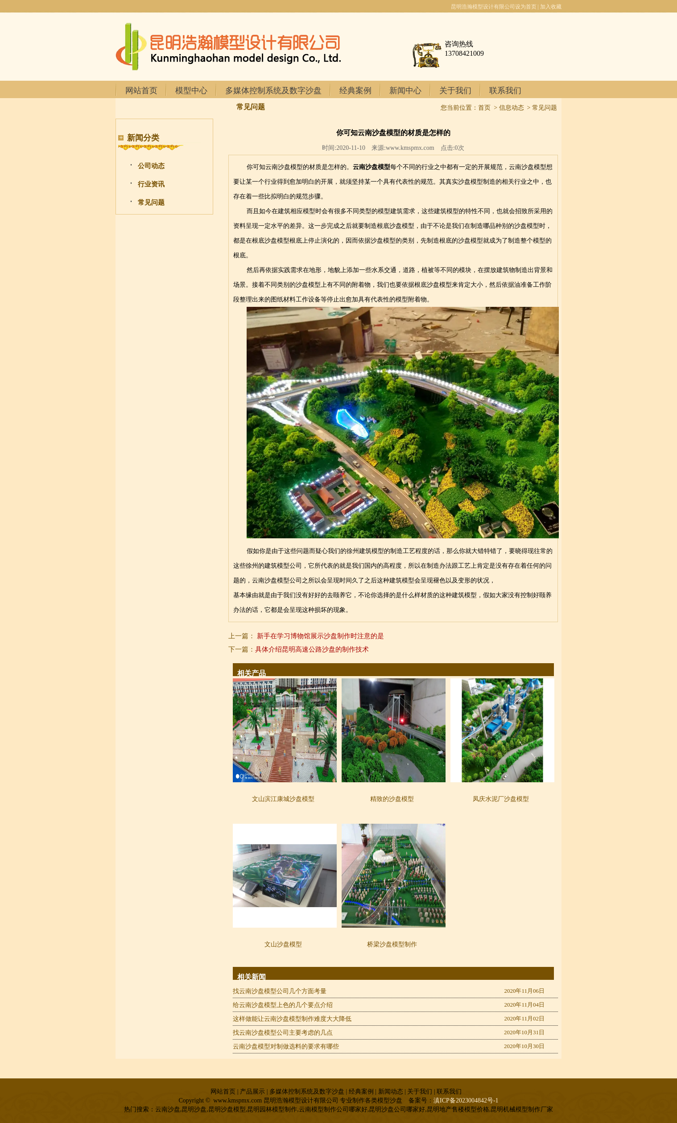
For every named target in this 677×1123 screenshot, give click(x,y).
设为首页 (526, 7)
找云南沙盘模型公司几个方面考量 (279, 991)
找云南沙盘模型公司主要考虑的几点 (283, 1032)
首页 (484, 107)
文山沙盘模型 (283, 944)
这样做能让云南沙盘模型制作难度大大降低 (292, 1019)
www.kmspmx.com (410, 148)
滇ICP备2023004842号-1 (465, 1100)
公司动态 (151, 165)
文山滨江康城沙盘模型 (283, 799)
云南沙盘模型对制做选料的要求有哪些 (286, 1046)
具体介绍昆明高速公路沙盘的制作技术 (312, 649)
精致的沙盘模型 (392, 799)
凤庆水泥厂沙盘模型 (501, 799)
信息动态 (511, 107)
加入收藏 (550, 7)
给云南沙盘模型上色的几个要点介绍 (283, 1005)
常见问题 (151, 202)
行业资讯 (151, 184)
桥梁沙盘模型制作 (392, 944)
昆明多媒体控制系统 (523, 580)
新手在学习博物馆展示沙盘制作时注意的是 (320, 636)
